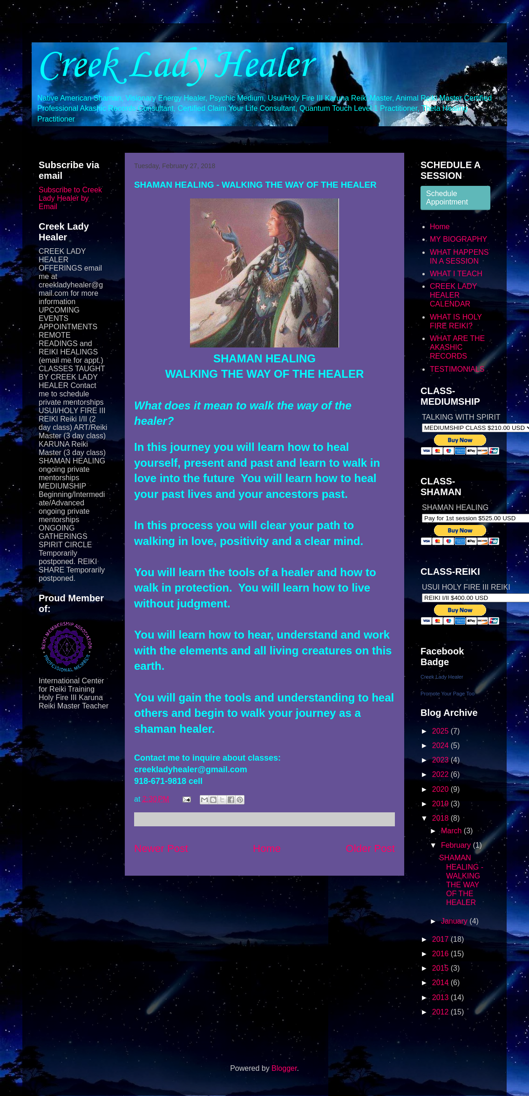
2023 (441, 760)
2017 (441, 939)
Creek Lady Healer (173, 65)
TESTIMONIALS (457, 369)
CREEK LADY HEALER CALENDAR (453, 295)
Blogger (284, 1068)
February (457, 845)
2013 (441, 997)
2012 (441, 1012)
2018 (441, 818)
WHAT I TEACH (456, 274)
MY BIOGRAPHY (458, 239)
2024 (441, 745)
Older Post (370, 848)
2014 (441, 983)
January (455, 921)
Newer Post (161, 848)
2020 (441, 789)
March (452, 831)
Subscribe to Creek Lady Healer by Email (70, 198)
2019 (441, 804)
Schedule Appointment (447, 198)
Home (267, 848)
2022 (441, 774)
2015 (441, 968)
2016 (441, 954)
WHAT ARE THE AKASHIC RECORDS (457, 347)
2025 (441, 731)
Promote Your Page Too (447, 693)
